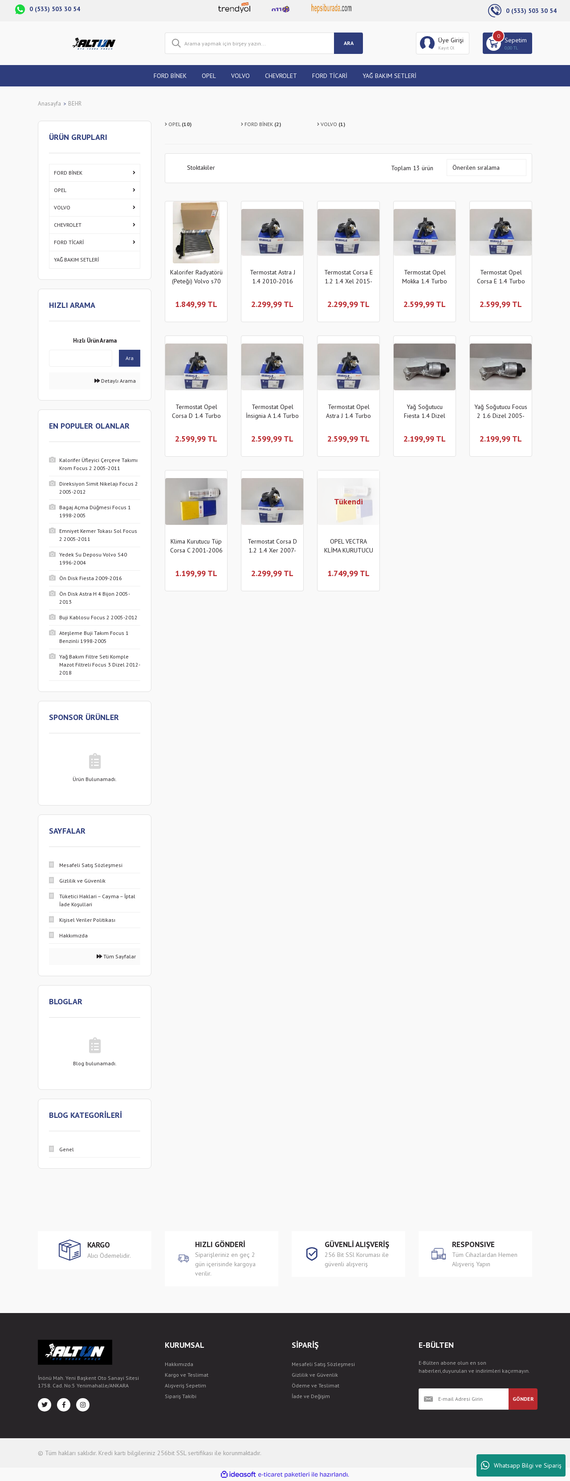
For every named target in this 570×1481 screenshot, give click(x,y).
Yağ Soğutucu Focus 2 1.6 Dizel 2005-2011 (500, 411)
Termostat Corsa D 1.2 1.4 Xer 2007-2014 (272, 546)
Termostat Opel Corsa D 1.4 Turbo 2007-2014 (196, 411)
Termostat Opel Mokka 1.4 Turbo (424, 276)
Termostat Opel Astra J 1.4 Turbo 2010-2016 (348, 411)
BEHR (74, 103)
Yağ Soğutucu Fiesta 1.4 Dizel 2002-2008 (424, 411)
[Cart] (507, 43)
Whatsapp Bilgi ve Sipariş (521, 1465)
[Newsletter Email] (464, 1399)
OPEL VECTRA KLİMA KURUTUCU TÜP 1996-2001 (348, 546)
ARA (349, 43)
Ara (130, 358)
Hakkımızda (179, 1364)
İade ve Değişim (311, 1396)
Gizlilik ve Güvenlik (315, 1374)
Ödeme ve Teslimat (315, 1385)
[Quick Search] (80, 358)
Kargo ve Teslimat (186, 1374)
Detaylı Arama (115, 380)
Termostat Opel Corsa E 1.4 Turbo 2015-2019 (501, 277)
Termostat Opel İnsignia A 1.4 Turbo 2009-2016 (272, 411)
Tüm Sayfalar (116, 956)
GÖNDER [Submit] (523, 1398)
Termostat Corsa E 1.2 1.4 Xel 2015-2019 (348, 277)
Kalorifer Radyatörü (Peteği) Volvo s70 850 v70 (196, 277)
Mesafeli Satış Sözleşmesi (323, 1364)
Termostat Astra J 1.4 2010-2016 (272, 276)
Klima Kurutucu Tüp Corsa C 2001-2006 (196, 545)
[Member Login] (442, 43)
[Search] (264, 43)
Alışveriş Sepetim (185, 1385)
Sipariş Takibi (180, 1396)
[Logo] (94, 43)
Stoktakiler (201, 168)
